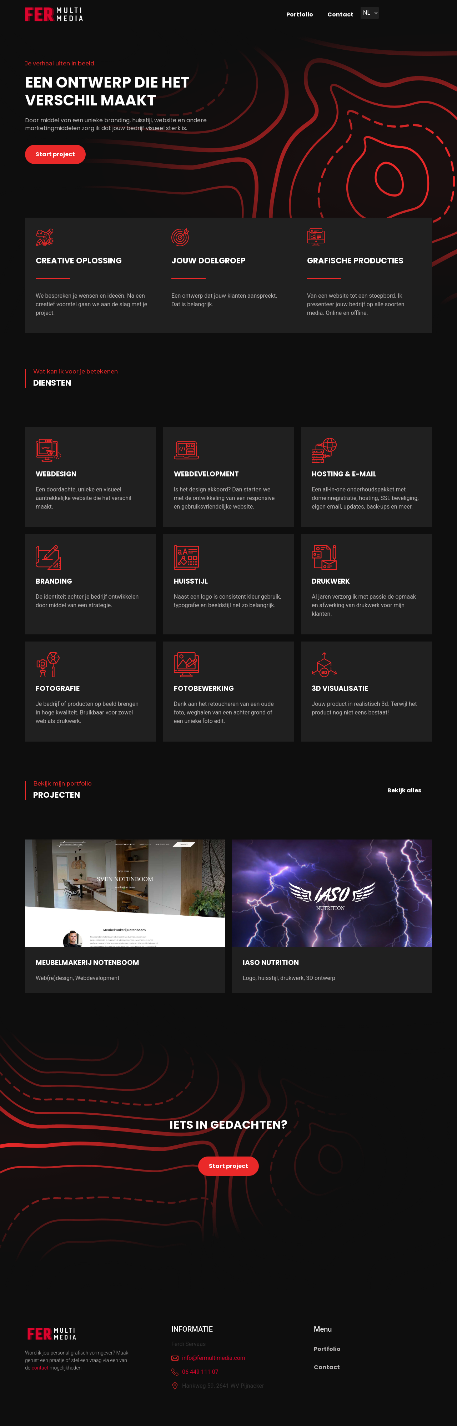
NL (366, 12)
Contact (340, 14)
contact (39, 1368)
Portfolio (299, 14)
